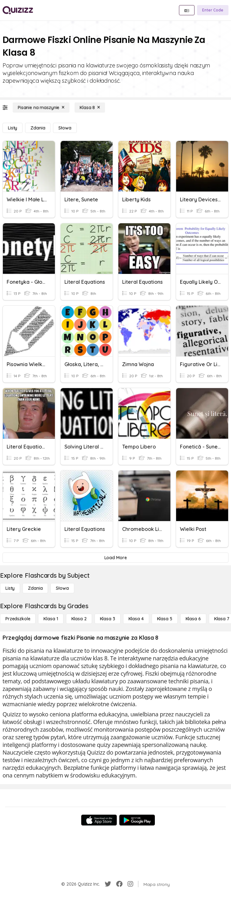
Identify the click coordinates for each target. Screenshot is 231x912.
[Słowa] (64, 128)
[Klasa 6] (193, 619)
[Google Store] (137, 820)
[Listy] (13, 128)
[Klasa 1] (50, 619)
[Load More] (115, 558)
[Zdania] (37, 128)
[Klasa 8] (90, 107)
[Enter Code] (212, 10)
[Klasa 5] (165, 619)
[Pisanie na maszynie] (41, 107)
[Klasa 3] (108, 619)
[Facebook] (119, 884)
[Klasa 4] (136, 619)
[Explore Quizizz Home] (18, 10)
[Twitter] (108, 884)
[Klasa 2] (79, 619)
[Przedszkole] (18, 619)
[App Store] (99, 820)
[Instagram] (130, 884)
